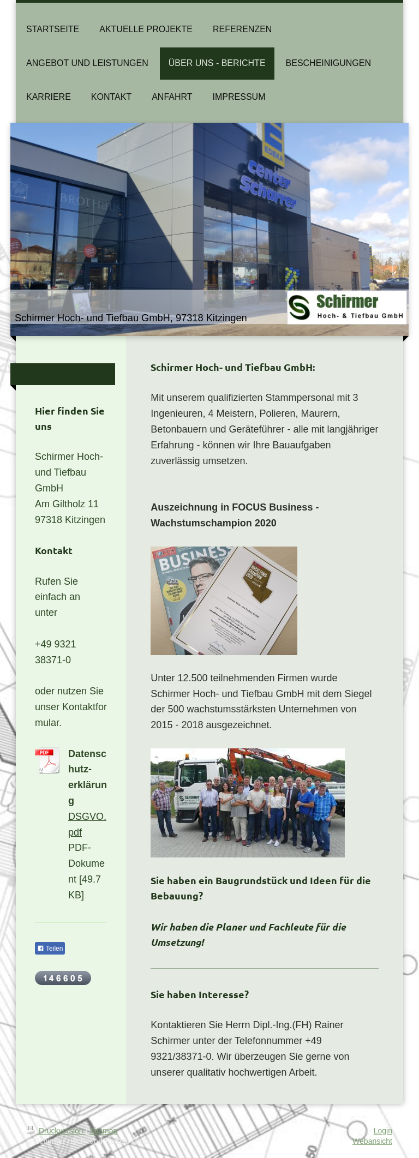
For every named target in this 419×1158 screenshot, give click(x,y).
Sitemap (103, 1130)
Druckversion (56, 1130)
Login (383, 1130)
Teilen (50, 948)
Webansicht (372, 1141)
